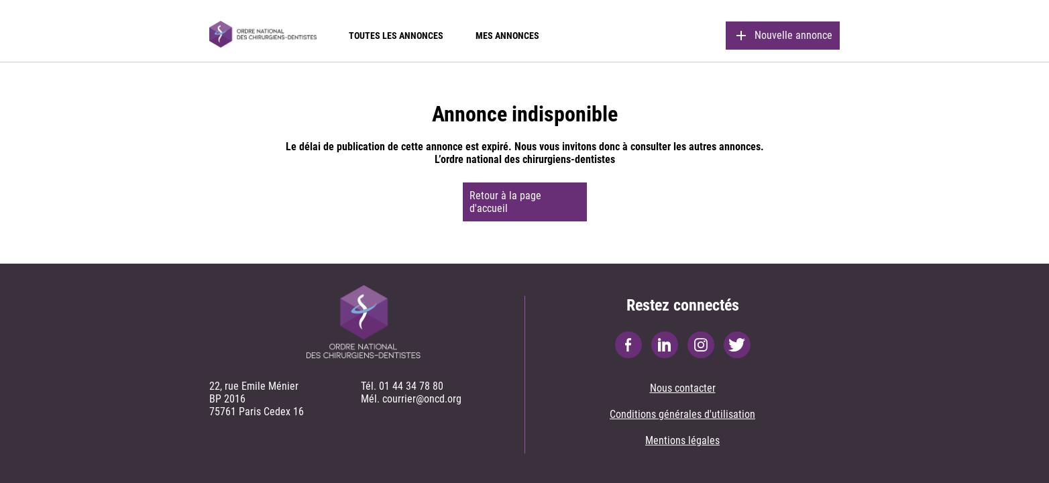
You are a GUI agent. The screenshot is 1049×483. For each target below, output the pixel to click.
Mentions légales (682, 440)
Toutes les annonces (396, 35)
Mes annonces (507, 35)
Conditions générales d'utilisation (682, 414)
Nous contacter (683, 388)
